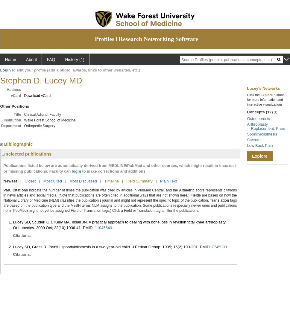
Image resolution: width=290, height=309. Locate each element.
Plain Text (168, 181)
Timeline (111, 181)
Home (10, 59)
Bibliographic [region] (17, 144)
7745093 (219, 247)
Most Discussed (83, 181)
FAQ (51, 59)
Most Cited (52, 181)
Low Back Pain (260, 145)
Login (5, 70)
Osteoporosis (258, 118)
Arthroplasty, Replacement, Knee (266, 126)
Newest (10, 181)
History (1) (74, 59)
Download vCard (37, 96)
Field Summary (139, 181)
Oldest (30, 181)
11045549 (103, 228)
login (76, 171)
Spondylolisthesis (262, 134)
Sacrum (254, 140)
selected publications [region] (27, 153)
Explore (259, 156)
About (31, 59)
